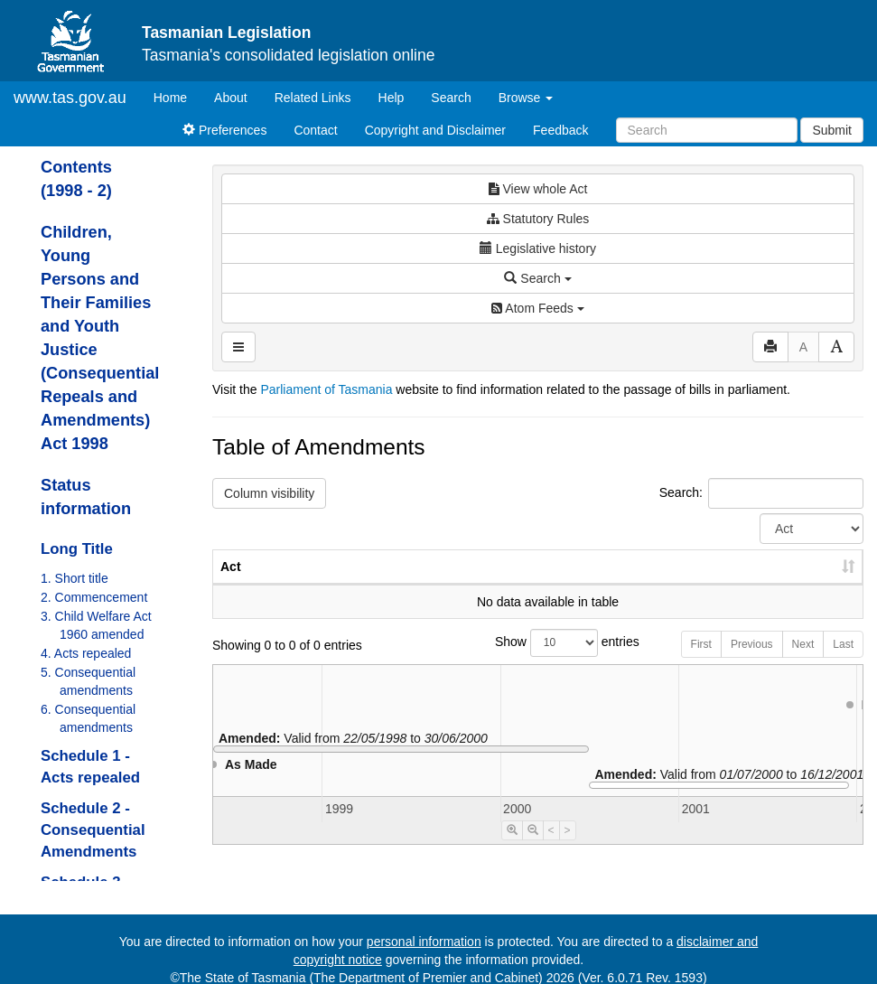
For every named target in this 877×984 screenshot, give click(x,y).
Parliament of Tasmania (326, 389)
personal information (424, 941)
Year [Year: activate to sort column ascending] (644, 584)
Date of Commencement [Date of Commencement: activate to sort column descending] (768, 575)
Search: (761, 493)
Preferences (224, 130)
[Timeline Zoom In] (512, 848)
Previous (752, 662)
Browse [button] (526, 97)
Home (177, 96)
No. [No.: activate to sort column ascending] (561, 584)
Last (843, 662)
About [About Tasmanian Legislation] (230, 97)
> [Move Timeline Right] (567, 848)
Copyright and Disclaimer (435, 130)
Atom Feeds (537, 308)
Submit (832, 130)
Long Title (77, 549)
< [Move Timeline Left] (551, 848)
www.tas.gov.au (70, 98)
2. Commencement (94, 597)
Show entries (538, 661)
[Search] (707, 130)
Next (803, 662)
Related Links (313, 97)
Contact (315, 130)
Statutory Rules (538, 218)
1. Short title (74, 578)
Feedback (560, 130)
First (701, 662)
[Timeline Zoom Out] (533, 848)
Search (451, 97)
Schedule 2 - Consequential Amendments (93, 830)
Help (391, 97)
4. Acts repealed (86, 653)
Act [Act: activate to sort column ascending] (230, 584)
